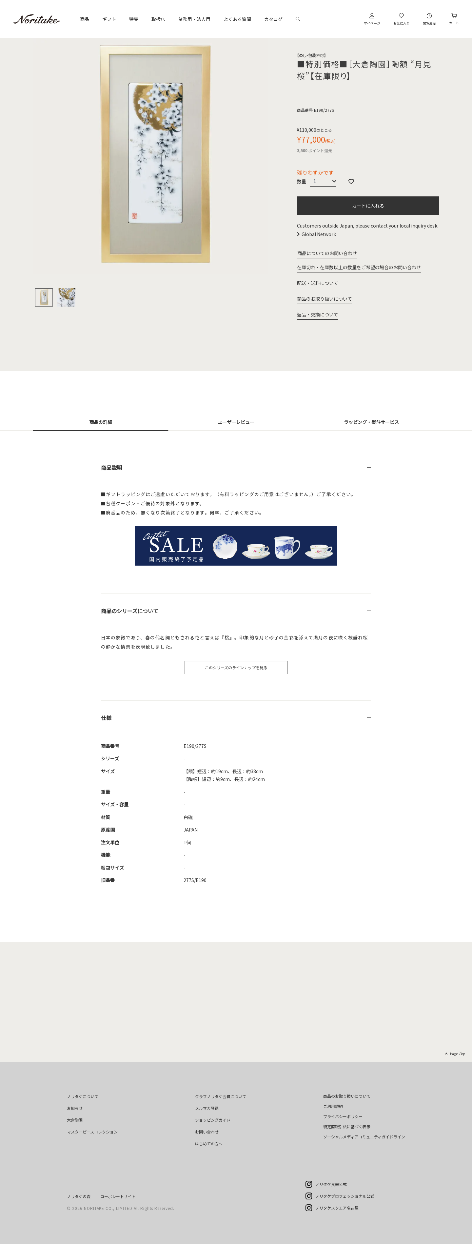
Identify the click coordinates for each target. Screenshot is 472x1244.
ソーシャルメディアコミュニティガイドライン (364, 1136)
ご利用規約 (333, 1106)
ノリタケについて (82, 1096)
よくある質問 (237, 19)
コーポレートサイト (118, 1196)
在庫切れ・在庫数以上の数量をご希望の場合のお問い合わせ (359, 267)
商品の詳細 (100, 422)
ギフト (109, 19)
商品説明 (111, 468)
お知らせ (75, 1108)
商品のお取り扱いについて (324, 298)
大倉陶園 (75, 1120)
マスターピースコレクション (92, 1131)
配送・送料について (317, 283)
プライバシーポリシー (343, 1116)
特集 (133, 19)
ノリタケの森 (78, 1196)
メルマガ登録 (207, 1108)
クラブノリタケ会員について (220, 1096)
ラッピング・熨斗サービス (371, 422)
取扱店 (158, 19)
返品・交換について (317, 314)
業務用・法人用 (194, 19)
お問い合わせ (207, 1131)
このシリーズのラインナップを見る (236, 667)
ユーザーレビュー (236, 422)
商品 (84, 19)
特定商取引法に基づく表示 (346, 1126)
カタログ (273, 19)
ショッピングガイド (212, 1120)
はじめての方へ (209, 1143)
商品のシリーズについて (129, 611)
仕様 (106, 718)
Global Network (319, 234)
